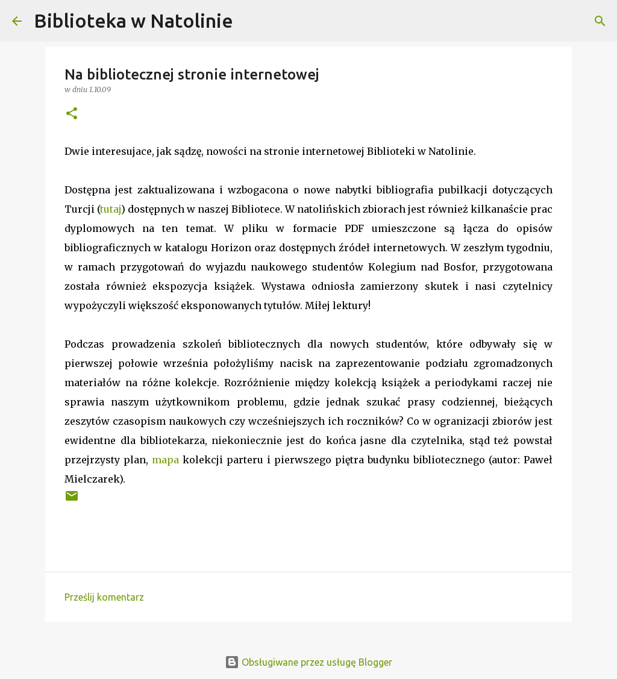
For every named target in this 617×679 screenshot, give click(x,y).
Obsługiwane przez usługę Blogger (308, 662)
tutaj (110, 209)
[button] (71, 114)
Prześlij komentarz (104, 597)
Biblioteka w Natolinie (133, 20)
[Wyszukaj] (250, 21)
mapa (165, 460)
